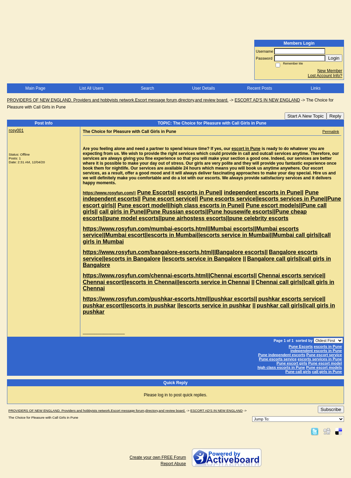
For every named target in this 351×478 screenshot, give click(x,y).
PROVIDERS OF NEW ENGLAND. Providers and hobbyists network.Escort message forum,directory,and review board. (117, 100)
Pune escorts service (278, 359)
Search (147, 88)
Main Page (35, 88)
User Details (203, 88)
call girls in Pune (327, 371)
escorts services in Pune (320, 359)
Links (316, 88)
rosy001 (16, 130)
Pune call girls (298, 371)
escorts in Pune (328, 346)
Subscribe (331, 409)
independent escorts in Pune (316, 351)
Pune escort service (324, 355)
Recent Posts (259, 88)
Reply (335, 116)
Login (333, 58)
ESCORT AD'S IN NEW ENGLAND (267, 100)
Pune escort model (325, 363)
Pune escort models (324, 367)
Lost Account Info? (325, 75)
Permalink (330, 131)
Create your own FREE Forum (158, 457)
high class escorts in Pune (281, 367)
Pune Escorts (301, 346)
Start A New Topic (305, 116)
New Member (329, 70)
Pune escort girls (292, 363)
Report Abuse (173, 463)
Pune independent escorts (281, 355)
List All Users (91, 88)
